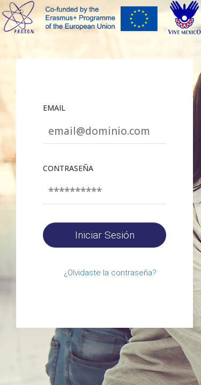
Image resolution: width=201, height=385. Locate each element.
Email (54, 108)
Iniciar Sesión (105, 235)
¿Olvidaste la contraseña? (110, 273)
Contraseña (68, 168)
